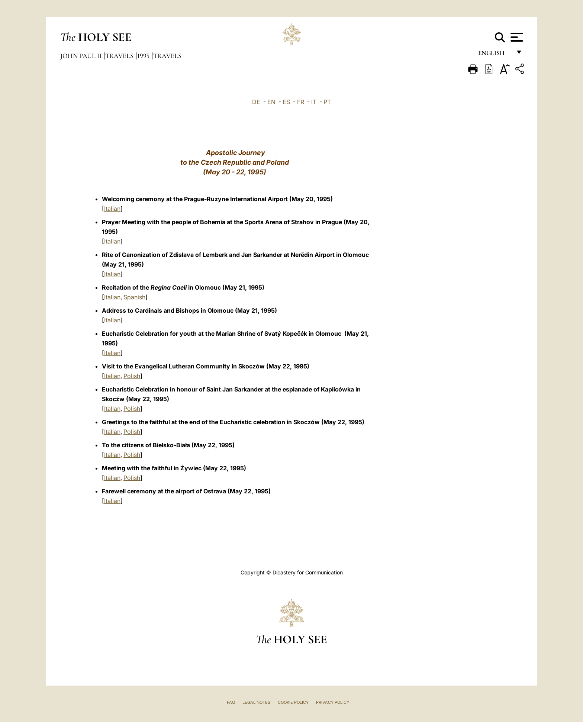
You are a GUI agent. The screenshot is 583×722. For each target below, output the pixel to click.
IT (313, 102)
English (494, 55)
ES (286, 102)
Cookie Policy (293, 702)
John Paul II (81, 56)
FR (300, 102)
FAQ (231, 702)
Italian (112, 208)
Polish (131, 376)
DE (256, 102)
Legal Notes (256, 702)
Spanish (134, 297)
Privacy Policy (332, 702)
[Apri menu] (516, 37)
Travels (120, 56)
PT (327, 102)
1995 (144, 56)
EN (271, 102)
